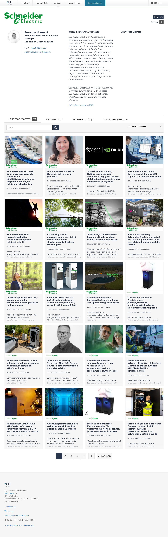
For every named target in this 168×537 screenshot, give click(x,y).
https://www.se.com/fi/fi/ (81, 105)
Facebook (8, 507)
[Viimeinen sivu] (104, 457)
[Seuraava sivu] (91, 457)
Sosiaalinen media (116, 119)
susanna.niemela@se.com (37, 52)
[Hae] (29, 128)
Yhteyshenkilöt (84, 119)
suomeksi (8, 525)
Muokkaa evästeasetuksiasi (16, 515)
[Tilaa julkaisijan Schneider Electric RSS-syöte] (161, 22)
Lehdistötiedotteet (23, 119)
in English (18, 525)
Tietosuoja (9, 511)
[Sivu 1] (59, 457)
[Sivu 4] (77, 457)
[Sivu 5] (83, 457)
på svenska (28, 525)
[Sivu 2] (65, 457)
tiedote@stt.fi (10, 493)
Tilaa (159, 17)
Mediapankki (55, 119)
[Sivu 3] (71, 457)
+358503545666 (38, 48)
